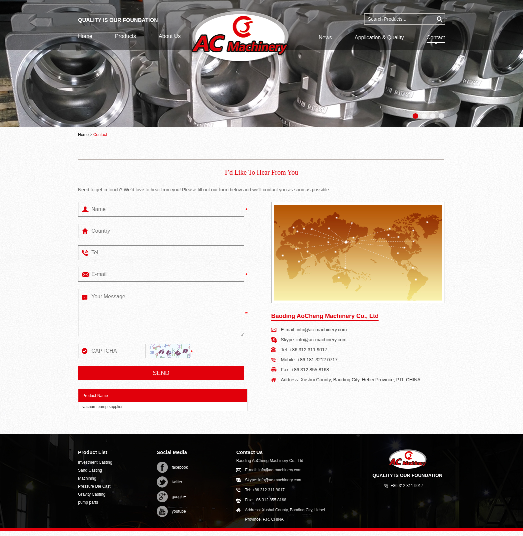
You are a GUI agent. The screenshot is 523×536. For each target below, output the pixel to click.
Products (125, 36)
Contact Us (249, 452)
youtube (179, 511)
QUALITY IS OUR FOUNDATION (407, 475)
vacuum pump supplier (102, 406)
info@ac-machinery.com (322, 329)
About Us (170, 36)
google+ (179, 496)
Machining (87, 478)
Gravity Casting (91, 494)
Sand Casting (90, 470)
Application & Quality (379, 37)
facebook (180, 467)
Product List (92, 452)
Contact (436, 37)
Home (85, 36)
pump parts (88, 502)
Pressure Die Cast (94, 486)
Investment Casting (95, 462)
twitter (177, 482)
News (325, 37)
